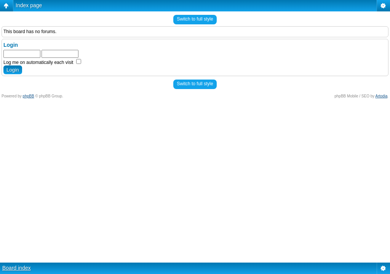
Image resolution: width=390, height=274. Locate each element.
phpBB (28, 96)
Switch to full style (195, 19)
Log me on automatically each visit (42, 62)
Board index (16, 268)
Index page (29, 5)
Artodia (382, 96)
